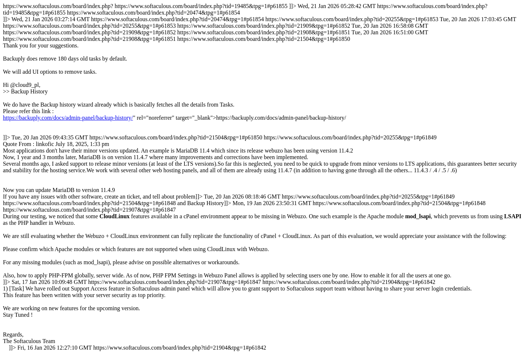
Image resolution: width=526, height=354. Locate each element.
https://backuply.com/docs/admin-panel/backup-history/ (68, 118)
